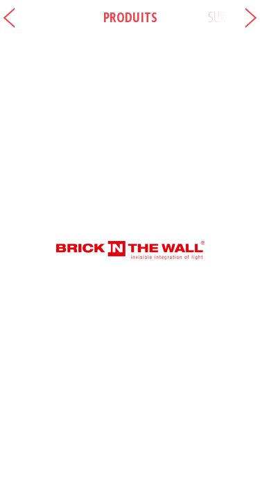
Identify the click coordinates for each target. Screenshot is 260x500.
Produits (130, 17)
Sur (216, 17)
